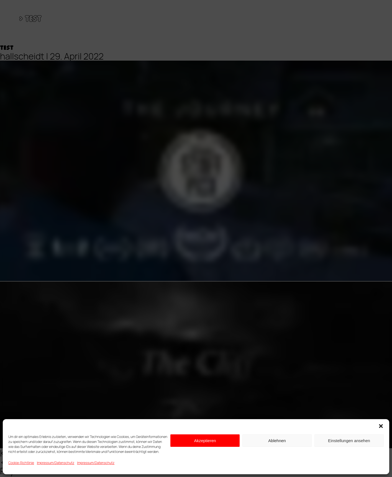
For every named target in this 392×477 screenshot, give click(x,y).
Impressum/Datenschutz (55, 462)
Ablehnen (277, 440)
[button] (381, 426)
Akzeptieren (205, 440)
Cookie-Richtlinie (21, 462)
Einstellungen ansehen (349, 440)
